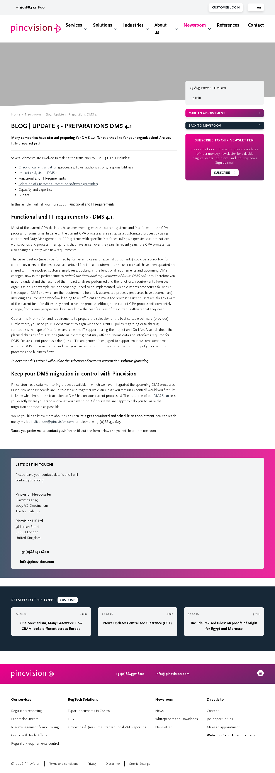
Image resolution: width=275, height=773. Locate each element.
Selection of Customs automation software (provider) (58, 184)
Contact (256, 25)
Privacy (92, 764)
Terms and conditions (63, 764)
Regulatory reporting (26, 711)
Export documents (24, 719)
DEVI (72, 719)
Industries (133, 25)
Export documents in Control (89, 711)
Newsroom (194, 25)
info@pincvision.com (37, 562)
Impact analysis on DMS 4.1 (39, 173)
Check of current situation (38, 167)
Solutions (102, 25)
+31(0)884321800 (28, 7)
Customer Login (226, 7)
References (228, 25)
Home (15, 114)
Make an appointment (207, 113)
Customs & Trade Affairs (29, 735)
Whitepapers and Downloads (176, 719)
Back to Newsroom (205, 125)
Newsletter (163, 727)
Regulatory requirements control (35, 743)
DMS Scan (161, 396)
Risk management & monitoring (35, 727)
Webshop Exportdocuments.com (233, 735)
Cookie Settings (139, 764)
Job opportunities (220, 719)
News (159, 711)
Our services (21, 699)
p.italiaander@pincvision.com (51, 422)
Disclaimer (112, 764)
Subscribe (222, 173)
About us (160, 28)
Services (74, 25)
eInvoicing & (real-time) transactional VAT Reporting (107, 727)
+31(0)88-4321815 (108, 422)
